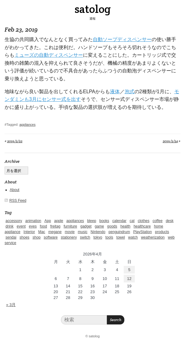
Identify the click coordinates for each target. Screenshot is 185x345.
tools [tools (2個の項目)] (109, 237)
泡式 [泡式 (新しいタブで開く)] (129, 91)
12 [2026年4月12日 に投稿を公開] (129, 278)
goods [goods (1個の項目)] (112, 226)
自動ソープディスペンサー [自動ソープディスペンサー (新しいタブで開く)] (122, 39)
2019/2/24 (170, 141)
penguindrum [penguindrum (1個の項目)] (119, 232)
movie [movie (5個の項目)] (70, 232)
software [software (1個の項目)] (51, 237)
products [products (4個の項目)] (162, 232)
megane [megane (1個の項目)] (55, 232)
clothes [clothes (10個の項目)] (143, 221)
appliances (27, 124)
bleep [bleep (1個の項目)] (91, 221)
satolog (92, 9)
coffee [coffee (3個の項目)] (157, 221)
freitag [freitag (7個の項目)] (55, 226)
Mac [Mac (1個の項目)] (41, 232)
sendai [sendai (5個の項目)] (11, 237)
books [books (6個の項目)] (104, 221)
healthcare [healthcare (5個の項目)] (142, 226)
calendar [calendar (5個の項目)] (119, 221)
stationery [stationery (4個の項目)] (69, 237)
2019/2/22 (14, 141)
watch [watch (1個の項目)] (133, 237)
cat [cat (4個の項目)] (132, 221)
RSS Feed (17, 200)
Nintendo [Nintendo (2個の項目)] (98, 232)
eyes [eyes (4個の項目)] (32, 226)
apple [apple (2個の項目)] (58, 221)
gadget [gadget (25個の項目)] (86, 226)
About (14, 190)
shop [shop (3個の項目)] (36, 237)
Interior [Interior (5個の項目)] (29, 232)
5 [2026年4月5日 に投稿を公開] (129, 269)
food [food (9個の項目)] (43, 226)
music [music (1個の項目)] (82, 232)
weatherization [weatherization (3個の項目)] (152, 237)
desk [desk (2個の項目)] (169, 221)
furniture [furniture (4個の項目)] (70, 226)
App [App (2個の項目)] (47, 221)
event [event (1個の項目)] (21, 226)
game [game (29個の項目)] (99, 226)
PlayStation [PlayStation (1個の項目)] (142, 232)
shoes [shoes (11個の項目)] (24, 237)
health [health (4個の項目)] (125, 226)
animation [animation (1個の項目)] (33, 221)
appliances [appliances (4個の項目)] (75, 221)
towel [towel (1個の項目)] (120, 237)
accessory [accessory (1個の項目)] (14, 221)
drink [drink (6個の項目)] (9, 226)
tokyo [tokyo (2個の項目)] (97, 237)
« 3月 (11, 304)
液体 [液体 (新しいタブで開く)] (115, 91)
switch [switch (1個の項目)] (85, 237)
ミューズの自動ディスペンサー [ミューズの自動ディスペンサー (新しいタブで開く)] (48, 55)
